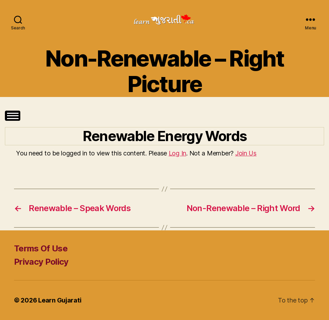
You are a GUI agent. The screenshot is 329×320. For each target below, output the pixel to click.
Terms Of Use (41, 248)
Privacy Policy (41, 262)
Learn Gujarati (59, 300)
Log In (177, 153)
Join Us (246, 153)
